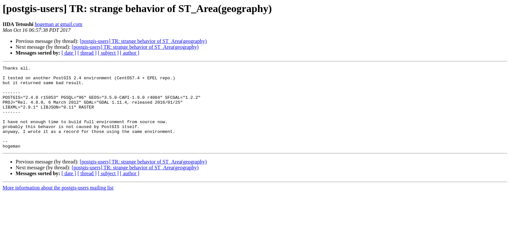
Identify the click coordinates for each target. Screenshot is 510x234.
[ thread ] (87, 53)
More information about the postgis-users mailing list (58, 204)
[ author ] (130, 53)
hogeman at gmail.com (58, 24)
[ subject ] (108, 53)
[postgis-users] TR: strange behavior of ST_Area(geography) (143, 41)
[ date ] (68, 53)
